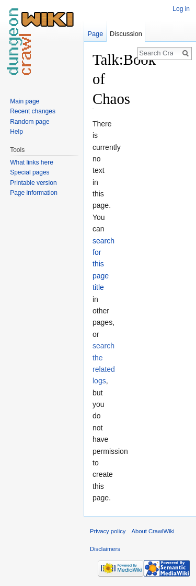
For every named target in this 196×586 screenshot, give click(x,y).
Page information (33, 192)
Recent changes (32, 111)
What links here (31, 162)
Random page (29, 121)
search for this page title (103, 264)
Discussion (126, 34)
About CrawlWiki (153, 531)
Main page (24, 101)
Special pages (29, 172)
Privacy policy (107, 531)
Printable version (33, 182)
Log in (181, 9)
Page (95, 34)
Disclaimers (105, 549)
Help (16, 131)
